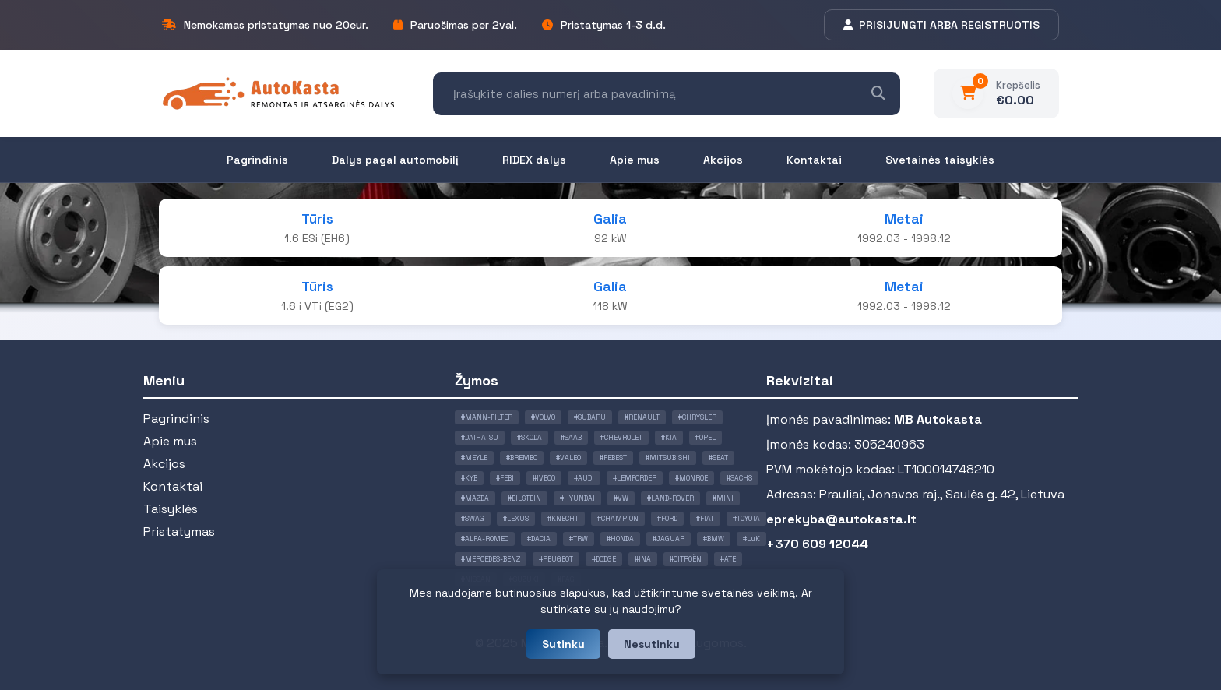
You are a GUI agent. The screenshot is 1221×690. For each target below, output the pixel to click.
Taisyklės (170, 509)
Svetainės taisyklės (939, 160)
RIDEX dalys (534, 160)
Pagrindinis (257, 160)
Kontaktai (814, 160)
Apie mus (635, 160)
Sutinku (563, 644)
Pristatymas (179, 531)
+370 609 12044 (817, 544)
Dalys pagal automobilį (395, 160)
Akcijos (723, 160)
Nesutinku (652, 644)
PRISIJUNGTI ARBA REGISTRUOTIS (941, 25)
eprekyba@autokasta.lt (841, 519)
